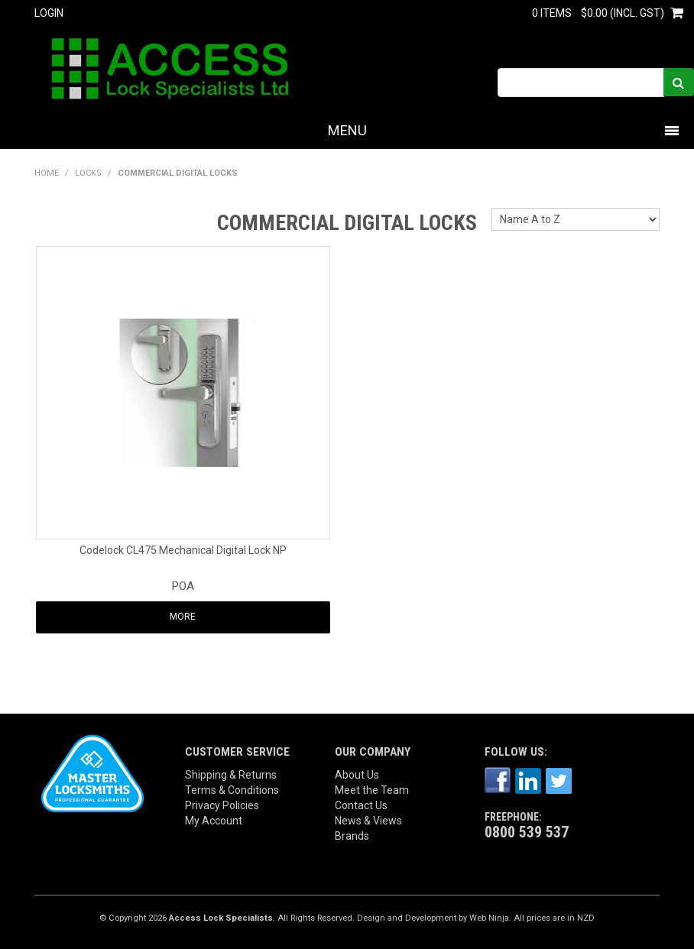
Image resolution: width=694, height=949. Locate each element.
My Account (213, 821)
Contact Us (361, 805)
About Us (357, 775)
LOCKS (88, 173)
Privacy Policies (222, 805)
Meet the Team (372, 790)
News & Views (368, 821)
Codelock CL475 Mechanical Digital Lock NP (183, 550)
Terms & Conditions (232, 790)
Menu (347, 130)
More (183, 616)
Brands (352, 836)
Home (46, 173)
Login (48, 13)
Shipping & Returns (231, 775)
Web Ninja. (490, 918)
